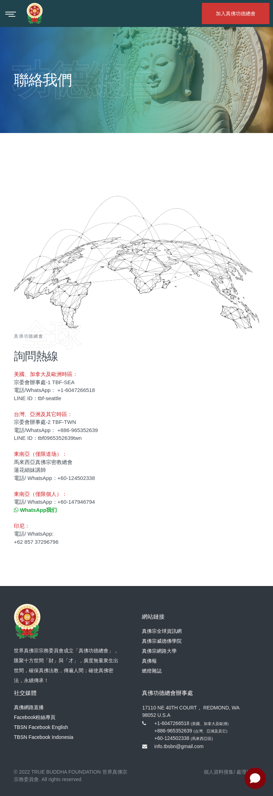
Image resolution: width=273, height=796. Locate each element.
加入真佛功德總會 (236, 13)
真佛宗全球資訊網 (162, 631)
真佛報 (149, 661)
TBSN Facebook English (41, 727)
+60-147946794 (76, 502)
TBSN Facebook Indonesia (43, 737)
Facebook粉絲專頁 (34, 717)
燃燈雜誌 (152, 671)
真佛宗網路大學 (159, 651)
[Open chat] (255, 778)
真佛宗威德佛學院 (162, 641)
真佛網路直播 (29, 707)
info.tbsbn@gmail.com (179, 746)
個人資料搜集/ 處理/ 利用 (231, 772)
